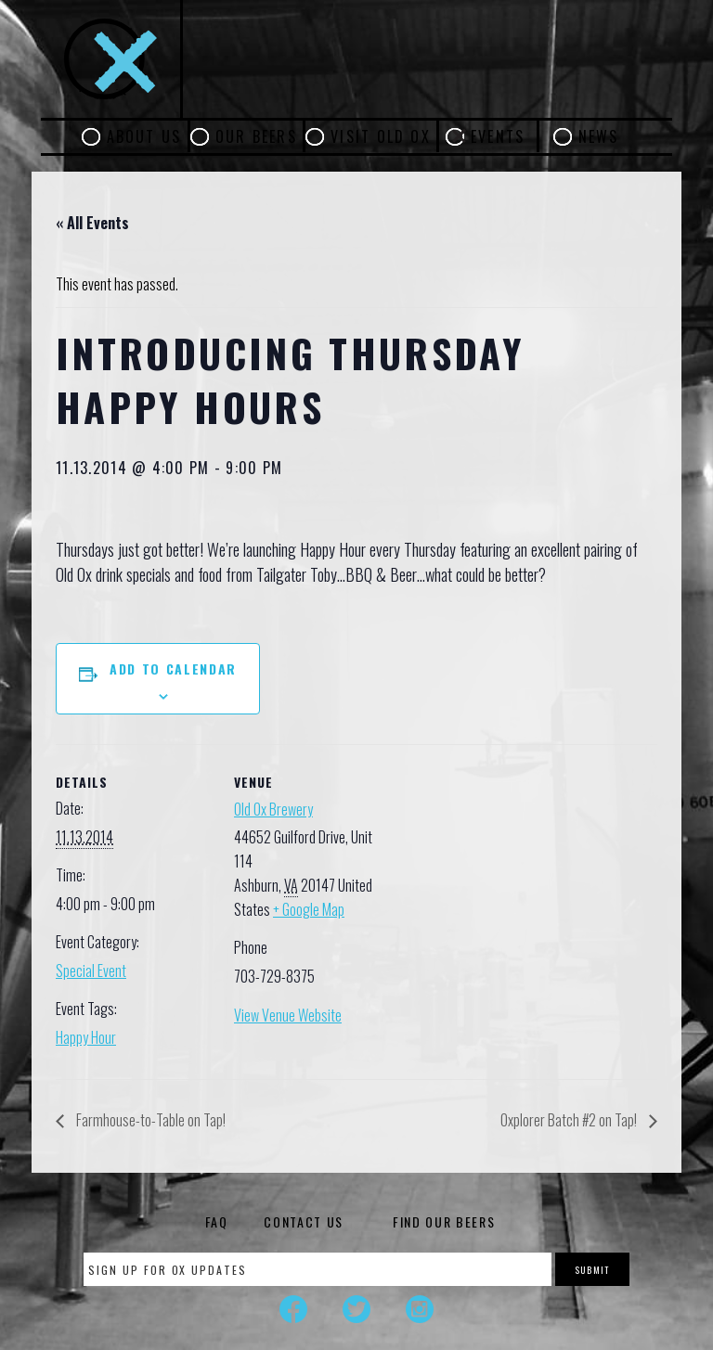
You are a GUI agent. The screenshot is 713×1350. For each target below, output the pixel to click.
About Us (144, 136)
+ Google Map (308, 909)
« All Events (92, 223)
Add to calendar (173, 668)
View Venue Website (288, 1015)
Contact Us (304, 1221)
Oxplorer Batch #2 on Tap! (570, 1120)
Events (498, 136)
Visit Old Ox (381, 136)
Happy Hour (86, 1037)
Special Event (91, 970)
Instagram (420, 1309)
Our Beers (256, 136)
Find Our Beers (444, 1221)
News (598, 136)
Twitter (356, 1309)
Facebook (293, 1309)
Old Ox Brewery (273, 809)
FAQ (216, 1221)
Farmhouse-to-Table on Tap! (149, 1120)
